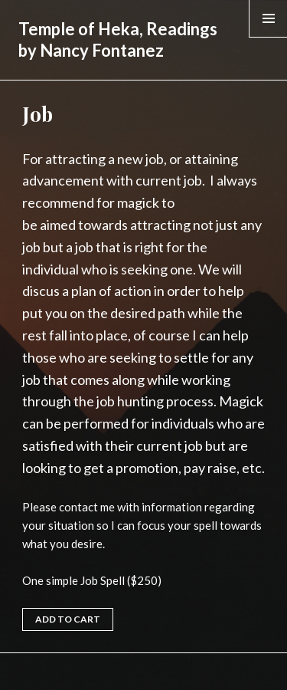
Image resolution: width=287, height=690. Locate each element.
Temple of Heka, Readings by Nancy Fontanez (117, 39)
